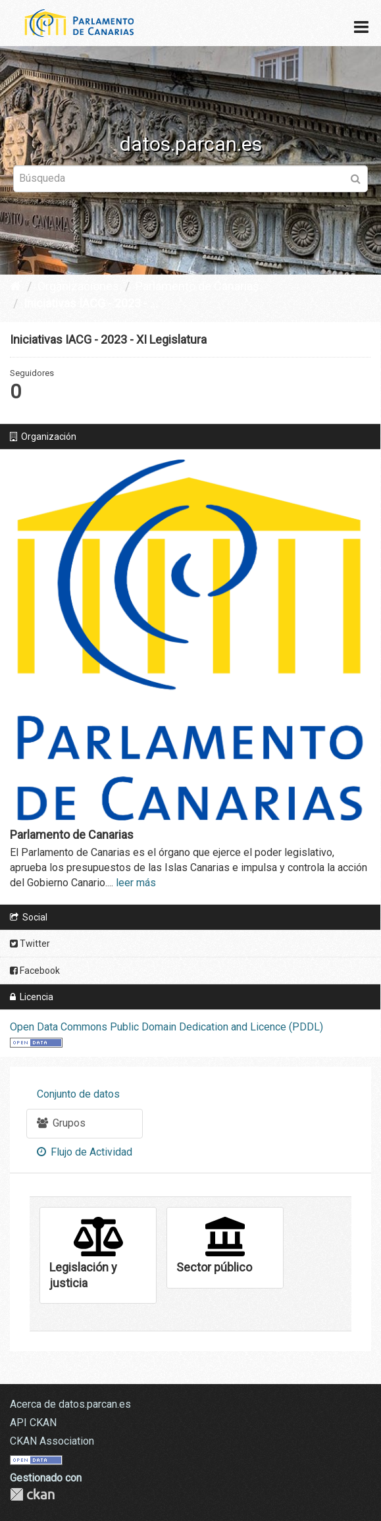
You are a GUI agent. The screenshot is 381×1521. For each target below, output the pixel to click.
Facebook (35, 970)
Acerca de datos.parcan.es (70, 1404)
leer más (136, 882)
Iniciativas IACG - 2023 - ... (91, 303)
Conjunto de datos (78, 1094)
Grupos (61, 1123)
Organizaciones (78, 286)
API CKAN (33, 1422)
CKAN (32, 1494)
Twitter (30, 943)
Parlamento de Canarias (197, 286)
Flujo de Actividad (84, 1152)
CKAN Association (52, 1441)
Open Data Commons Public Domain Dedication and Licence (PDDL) (166, 1027)
